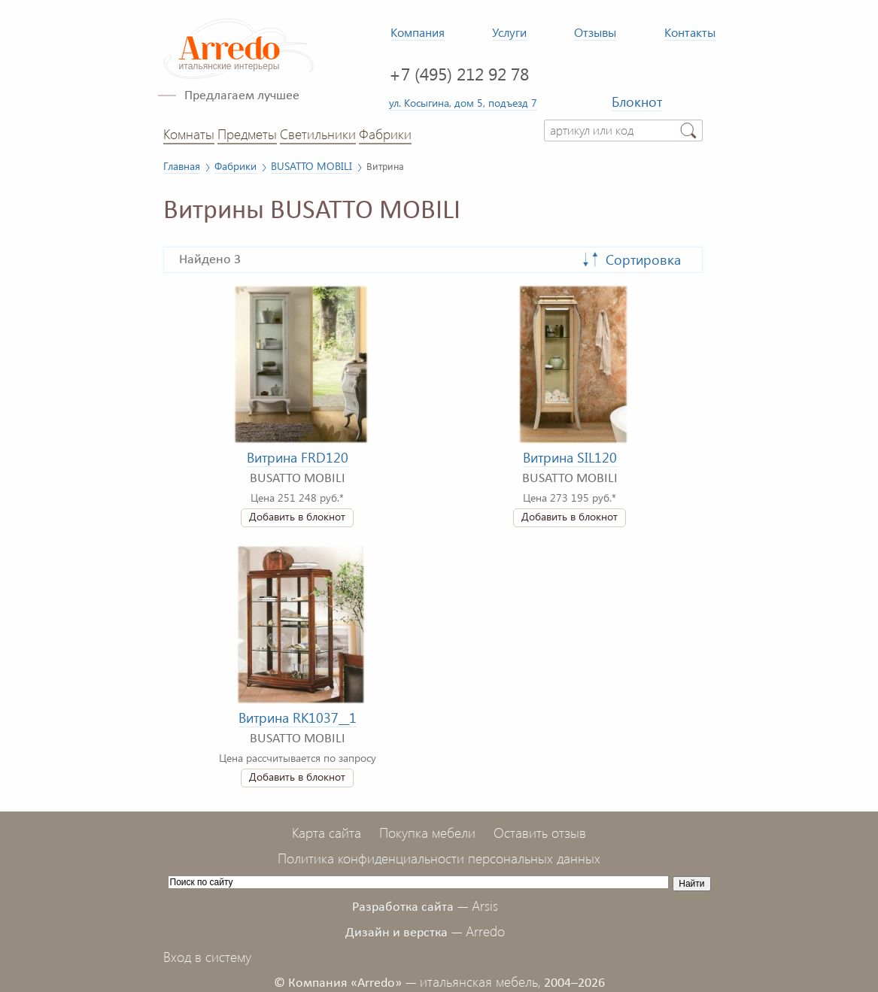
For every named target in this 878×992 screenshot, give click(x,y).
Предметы (247, 134)
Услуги (509, 32)
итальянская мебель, (480, 981)
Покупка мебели (427, 833)
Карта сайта (326, 833)
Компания (417, 32)
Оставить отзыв (540, 833)
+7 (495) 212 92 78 (459, 73)
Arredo (485, 931)
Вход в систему (207, 957)
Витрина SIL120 (570, 457)
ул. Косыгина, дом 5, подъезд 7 (463, 102)
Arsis (485, 905)
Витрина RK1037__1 (297, 717)
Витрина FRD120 (297, 457)
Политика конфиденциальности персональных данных (439, 858)
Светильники (318, 134)
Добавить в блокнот (297, 516)
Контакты (689, 32)
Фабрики (385, 134)
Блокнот (637, 102)
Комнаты (188, 134)
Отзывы (595, 32)
